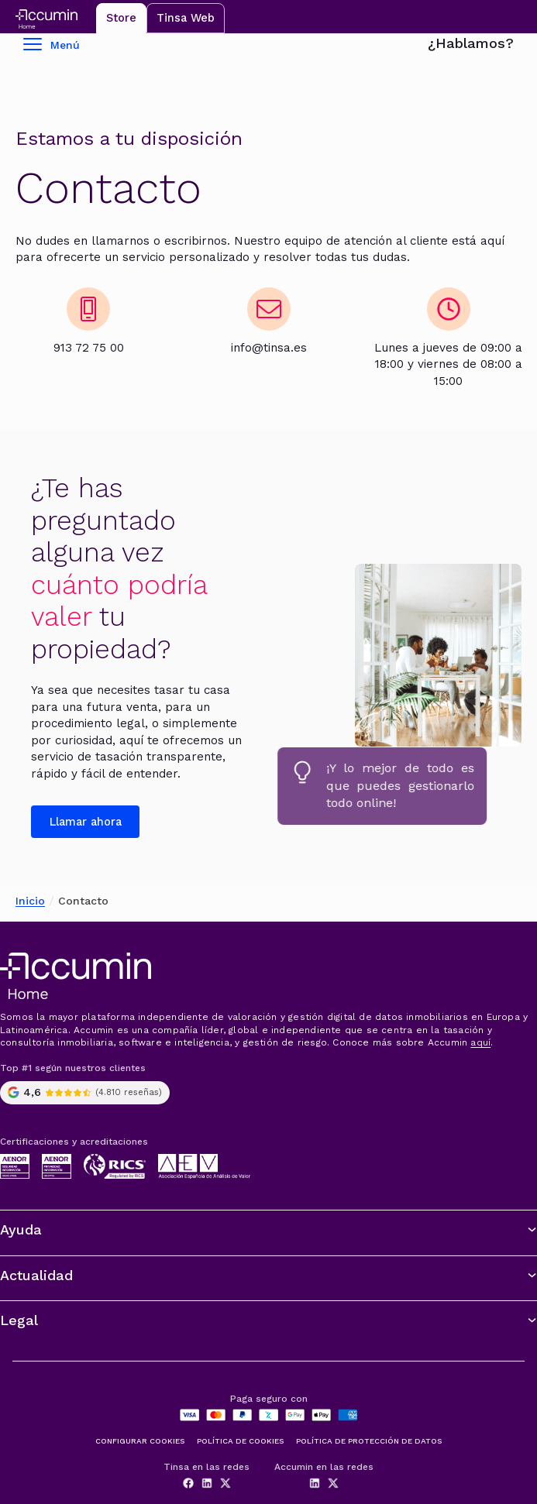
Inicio (30, 901)
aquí (480, 1042)
